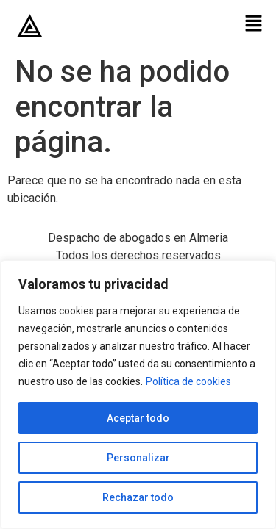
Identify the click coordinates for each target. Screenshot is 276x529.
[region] (138, 394)
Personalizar (138, 458)
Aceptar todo (138, 418)
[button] (254, 24)
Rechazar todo (138, 497)
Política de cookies (188, 381)
